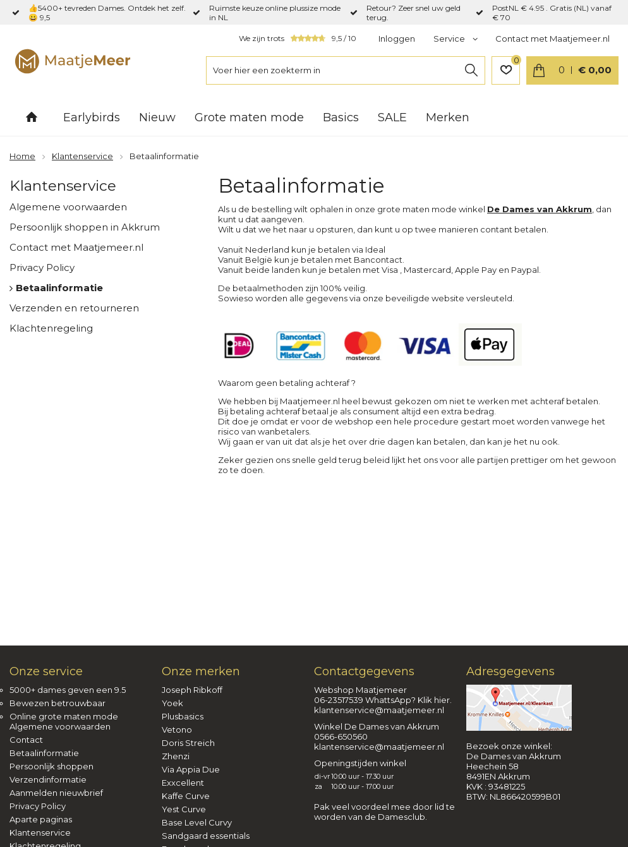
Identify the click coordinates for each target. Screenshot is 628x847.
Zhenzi (176, 756)
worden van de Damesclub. (370, 817)
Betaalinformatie (59, 288)
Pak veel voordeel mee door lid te (384, 807)
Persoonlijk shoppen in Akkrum (84, 227)
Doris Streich (188, 743)
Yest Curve (184, 809)
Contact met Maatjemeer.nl (552, 38)
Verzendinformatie (48, 779)
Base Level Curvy (197, 822)
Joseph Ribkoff (192, 690)
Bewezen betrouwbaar (57, 703)
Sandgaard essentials (206, 836)
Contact (26, 740)
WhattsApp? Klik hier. (408, 700)
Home (31, 117)
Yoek (172, 703)
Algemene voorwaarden (68, 207)
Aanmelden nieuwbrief (56, 793)
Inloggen (396, 38)
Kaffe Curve (186, 796)
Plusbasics (182, 716)
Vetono (177, 729)
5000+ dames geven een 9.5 (67, 690)
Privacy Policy (42, 267)
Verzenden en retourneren (74, 308)
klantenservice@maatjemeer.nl (379, 710)
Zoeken (471, 70)
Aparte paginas (40, 819)
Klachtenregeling (51, 328)
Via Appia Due (191, 769)
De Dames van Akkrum (539, 209)
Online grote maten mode (63, 716)
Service (450, 38)
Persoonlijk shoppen (51, 766)
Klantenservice (62, 186)
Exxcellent (183, 783)
